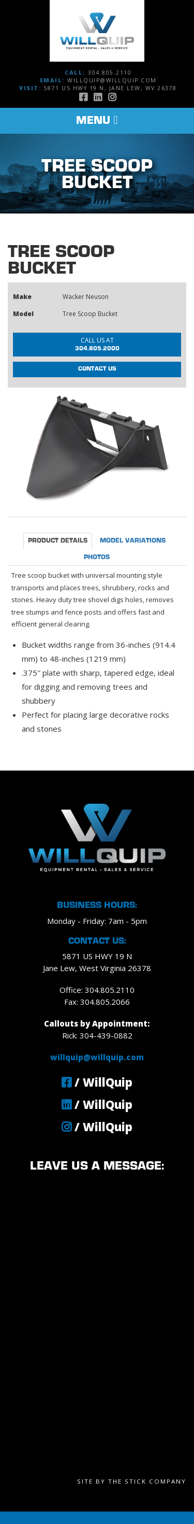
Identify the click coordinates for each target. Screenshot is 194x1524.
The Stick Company (147, 1481)
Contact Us (97, 369)
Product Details (57, 541)
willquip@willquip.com (112, 80)
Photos (97, 557)
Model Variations (133, 541)
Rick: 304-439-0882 (97, 1035)
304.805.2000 (96, 343)
